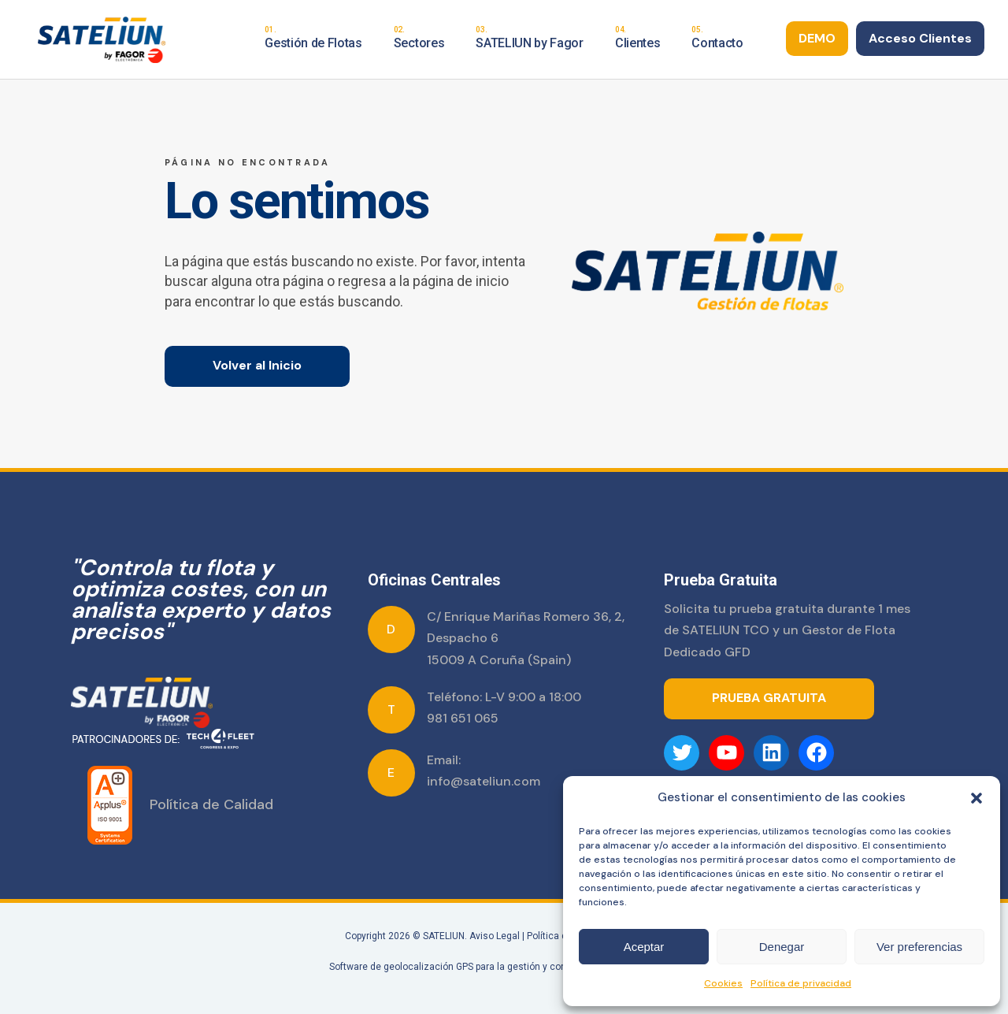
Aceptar (644, 946)
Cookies (723, 983)
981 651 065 (462, 718)
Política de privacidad (800, 983)
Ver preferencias (919, 946)
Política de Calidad (211, 804)
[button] (976, 798)
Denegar (782, 946)
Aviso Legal (494, 936)
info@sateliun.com (483, 781)
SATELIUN (444, 936)
